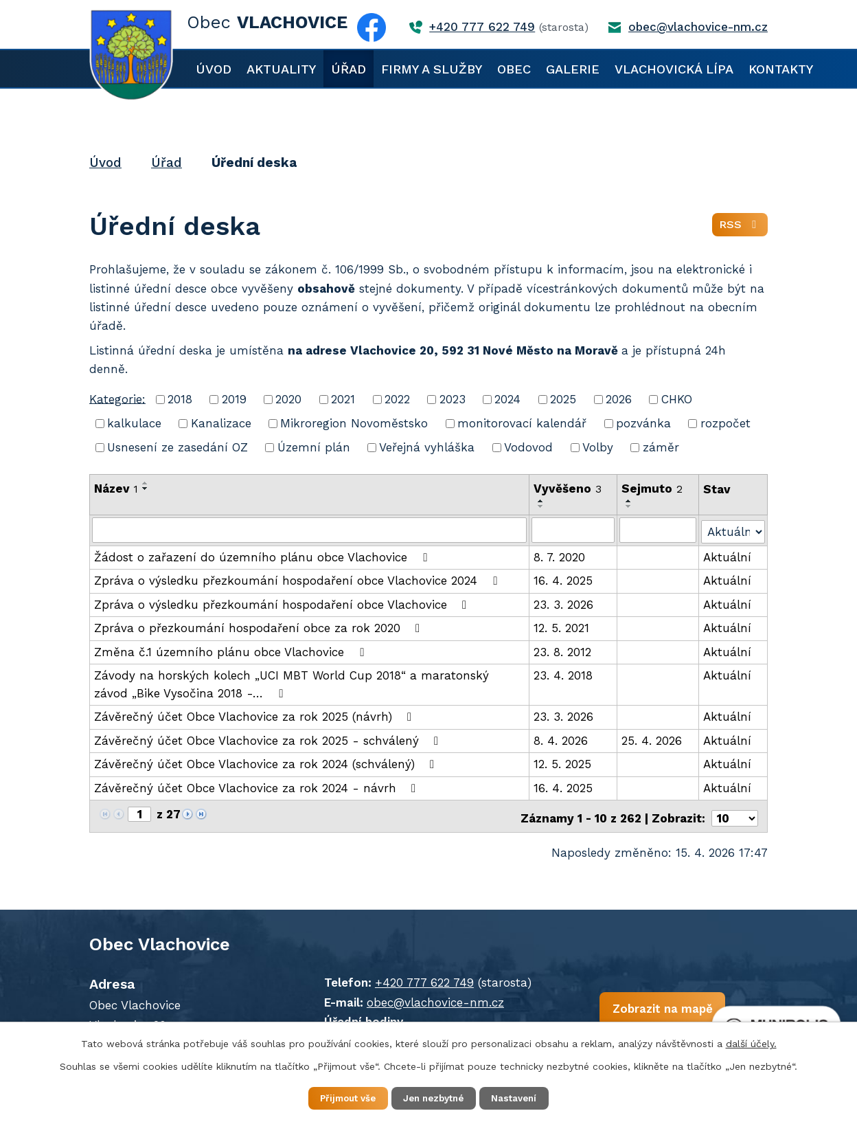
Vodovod (528, 447)
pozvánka (643, 423)
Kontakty (781, 69)
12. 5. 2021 (561, 626)
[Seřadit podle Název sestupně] (145, 488)
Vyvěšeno (568, 488)
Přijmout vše (338, 1097)
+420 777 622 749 (410, 977)
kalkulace (134, 423)
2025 (563, 399)
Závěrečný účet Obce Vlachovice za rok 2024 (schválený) (266, 763)
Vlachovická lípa (674, 69)
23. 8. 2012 (562, 651)
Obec (514, 69)
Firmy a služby (431, 69)
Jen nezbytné (435, 1097)
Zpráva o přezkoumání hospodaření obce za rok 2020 (259, 626)
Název (116, 488)
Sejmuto (652, 488)
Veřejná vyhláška (427, 447)
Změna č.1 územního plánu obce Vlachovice (231, 651)
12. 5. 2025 (562, 763)
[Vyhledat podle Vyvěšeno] (573, 529)
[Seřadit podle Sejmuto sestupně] (629, 506)
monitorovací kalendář (521, 423)
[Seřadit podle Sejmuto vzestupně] (629, 501)
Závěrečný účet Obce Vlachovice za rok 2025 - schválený (269, 739)
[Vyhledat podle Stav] (733, 528)
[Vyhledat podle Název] (309, 529)
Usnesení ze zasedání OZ (177, 447)
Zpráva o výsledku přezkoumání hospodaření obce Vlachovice (283, 603)
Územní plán (313, 447)
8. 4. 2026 (561, 739)
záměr (661, 447)
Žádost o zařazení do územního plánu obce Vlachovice (263, 556)
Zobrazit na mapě (634, 1007)
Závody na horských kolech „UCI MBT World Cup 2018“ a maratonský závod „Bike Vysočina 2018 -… (291, 683)
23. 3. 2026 (563, 603)
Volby (597, 447)
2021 (343, 399)
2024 (507, 399)
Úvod (213, 69)
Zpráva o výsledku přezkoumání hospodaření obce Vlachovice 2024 (298, 579)
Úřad (348, 69)
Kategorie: (117, 398)
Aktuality (281, 69)
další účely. (751, 1042)
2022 (397, 399)
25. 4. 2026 (652, 739)
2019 (234, 399)
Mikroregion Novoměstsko (354, 423)
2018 (180, 399)
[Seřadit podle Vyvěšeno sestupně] (541, 506)
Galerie (572, 69)
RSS (739, 227)
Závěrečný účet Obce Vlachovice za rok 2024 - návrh (257, 787)
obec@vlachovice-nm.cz (421, 997)
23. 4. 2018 (563, 674)
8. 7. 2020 (559, 556)
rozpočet (725, 423)
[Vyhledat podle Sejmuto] (658, 529)
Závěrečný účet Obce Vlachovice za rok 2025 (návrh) (255, 715)
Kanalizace (221, 423)
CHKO (676, 399)
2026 (619, 399)
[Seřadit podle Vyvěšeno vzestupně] (541, 501)
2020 (288, 399)
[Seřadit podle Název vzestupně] (145, 483)
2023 (452, 399)
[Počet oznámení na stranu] (734, 813)
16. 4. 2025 (563, 579)
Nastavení (525, 1097)
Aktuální (727, 556)
